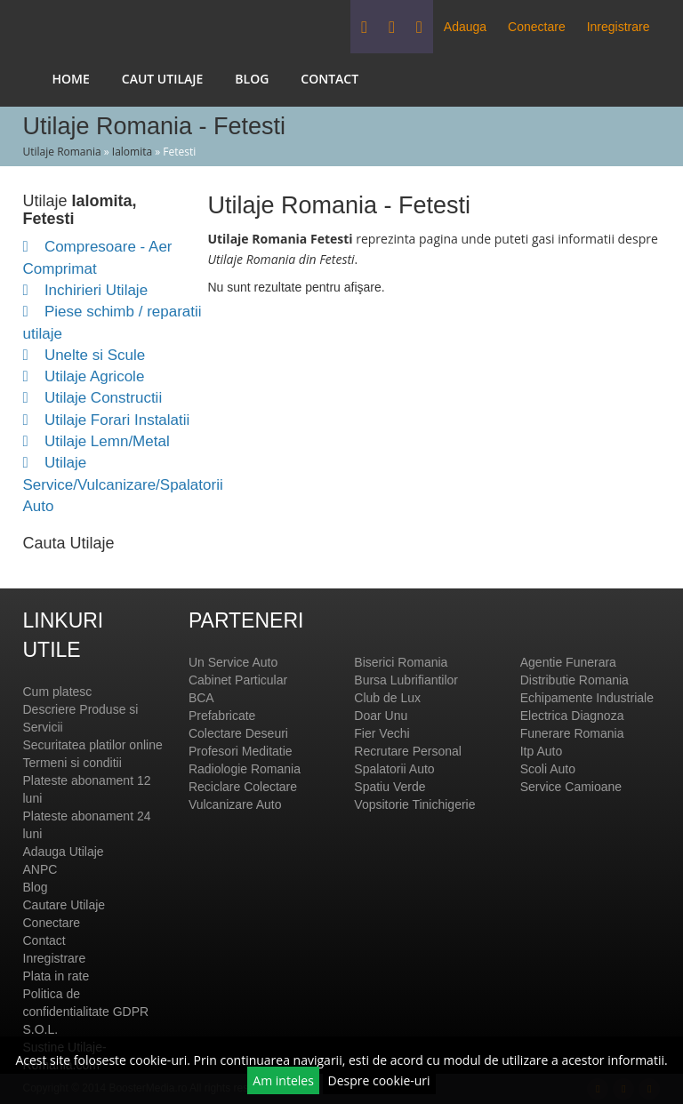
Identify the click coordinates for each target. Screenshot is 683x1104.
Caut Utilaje (163, 78)
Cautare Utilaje (64, 905)
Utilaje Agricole (84, 376)
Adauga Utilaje (63, 851)
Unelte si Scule (84, 355)
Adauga (465, 27)
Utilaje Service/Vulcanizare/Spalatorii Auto (123, 484)
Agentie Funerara (568, 662)
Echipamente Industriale (587, 698)
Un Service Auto (233, 662)
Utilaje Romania (62, 151)
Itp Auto (541, 751)
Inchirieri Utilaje (86, 290)
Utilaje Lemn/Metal (96, 441)
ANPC (40, 869)
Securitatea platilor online (93, 745)
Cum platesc (57, 691)
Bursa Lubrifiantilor (406, 680)
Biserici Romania (400, 662)
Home (71, 78)
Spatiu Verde (389, 787)
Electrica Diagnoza (572, 715)
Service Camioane (571, 787)
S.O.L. (41, 1029)
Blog (252, 78)
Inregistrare (618, 27)
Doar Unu (380, 715)
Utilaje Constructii (93, 397)
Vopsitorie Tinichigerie (414, 804)
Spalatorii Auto (394, 769)
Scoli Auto (547, 769)
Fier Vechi (381, 733)
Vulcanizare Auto (235, 804)
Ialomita (132, 151)
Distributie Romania (574, 680)
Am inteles (283, 1080)
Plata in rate (56, 976)
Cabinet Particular (238, 680)
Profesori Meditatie (241, 751)
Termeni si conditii (72, 763)
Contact (329, 78)
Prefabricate (222, 715)
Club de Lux (387, 698)
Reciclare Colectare (243, 787)
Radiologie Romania (245, 769)
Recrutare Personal (408, 751)
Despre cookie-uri (379, 1080)
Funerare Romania (572, 733)
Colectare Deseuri (238, 733)
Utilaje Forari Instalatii (106, 420)
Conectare (537, 27)
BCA (201, 698)
